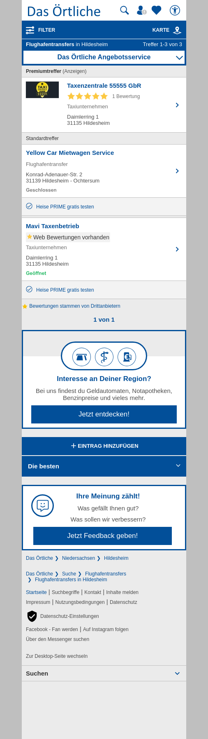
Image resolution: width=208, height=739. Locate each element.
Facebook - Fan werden (52, 629)
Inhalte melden (122, 592)
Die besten (43, 466)
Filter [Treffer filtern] (46, 30)
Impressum (38, 602)
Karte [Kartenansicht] (167, 30)
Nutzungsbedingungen (80, 602)
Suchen (37, 673)
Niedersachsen (78, 558)
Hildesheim (116, 558)
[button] (62, 616)
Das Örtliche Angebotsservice (103, 57)
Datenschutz (123, 602)
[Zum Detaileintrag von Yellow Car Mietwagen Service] (104, 171)
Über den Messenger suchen (57, 639)
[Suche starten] (124, 10)
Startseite (36, 592)
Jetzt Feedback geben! (102, 536)
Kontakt (92, 592)
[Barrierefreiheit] (176, 10)
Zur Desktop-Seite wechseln (57, 656)
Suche (69, 574)
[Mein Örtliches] (143, 10)
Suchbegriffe (65, 592)
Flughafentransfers (105, 574)
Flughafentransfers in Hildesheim (71, 579)
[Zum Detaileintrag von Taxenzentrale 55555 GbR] (104, 105)
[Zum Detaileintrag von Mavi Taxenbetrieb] (104, 249)
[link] (177, 30)
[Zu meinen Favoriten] (157, 10)
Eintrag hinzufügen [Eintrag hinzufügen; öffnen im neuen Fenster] (103, 446)
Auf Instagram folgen (106, 629)
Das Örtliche (39, 558)
